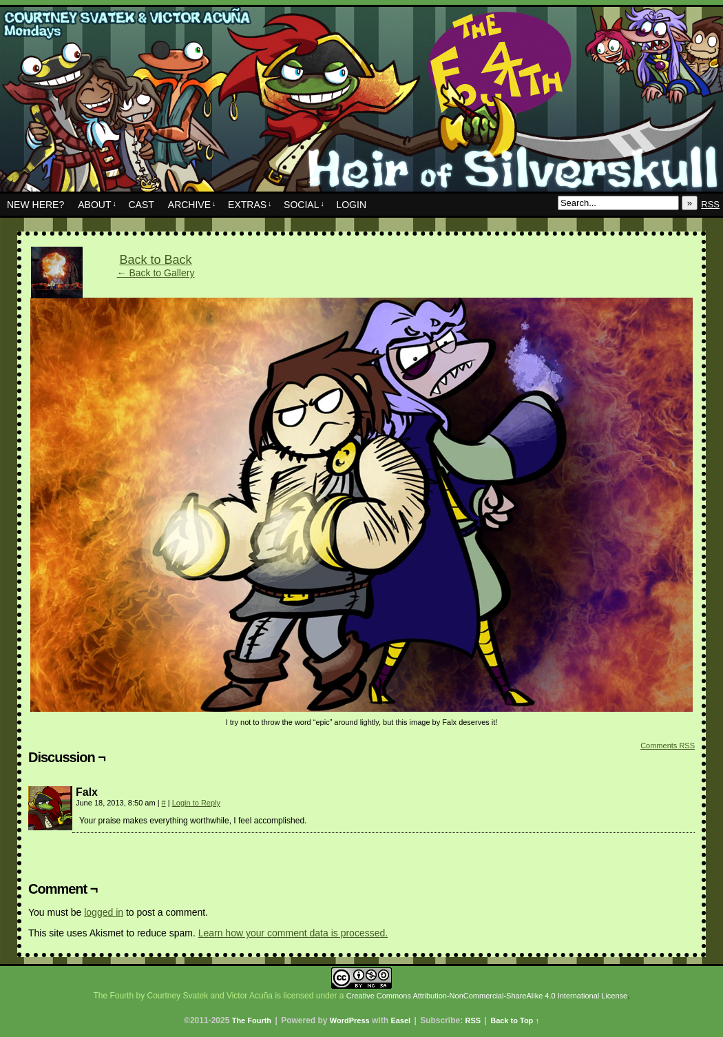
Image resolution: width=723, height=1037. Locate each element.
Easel (400, 1020)
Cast (141, 204)
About (97, 204)
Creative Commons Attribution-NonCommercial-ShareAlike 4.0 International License (486, 996)
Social (304, 204)
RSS (710, 204)
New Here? (35, 204)
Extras (250, 204)
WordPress (350, 1020)
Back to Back (155, 260)
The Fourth (361, 102)
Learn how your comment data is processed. (293, 932)
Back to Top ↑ (514, 1020)
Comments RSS (667, 745)
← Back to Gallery (156, 272)
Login (351, 204)
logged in (103, 912)
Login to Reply (196, 803)
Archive (192, 204)
